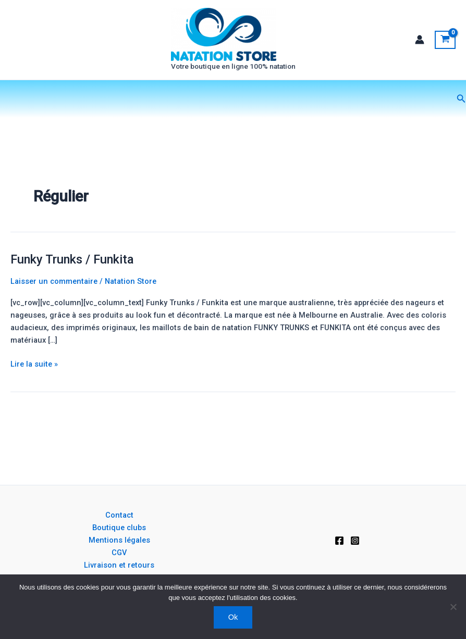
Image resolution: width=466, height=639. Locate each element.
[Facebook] (339, 540)
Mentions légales (119, 540)
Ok (233, 617)
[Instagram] (355, 540)
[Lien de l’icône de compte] (419, 46)
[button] (461, 111)
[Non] (453, 607)
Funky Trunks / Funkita (71, 272)
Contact (119, 515)
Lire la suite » (34, 375)
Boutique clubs (119, 527)
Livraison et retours (119, 565)
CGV (119, 552)
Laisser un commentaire (53, 293)
